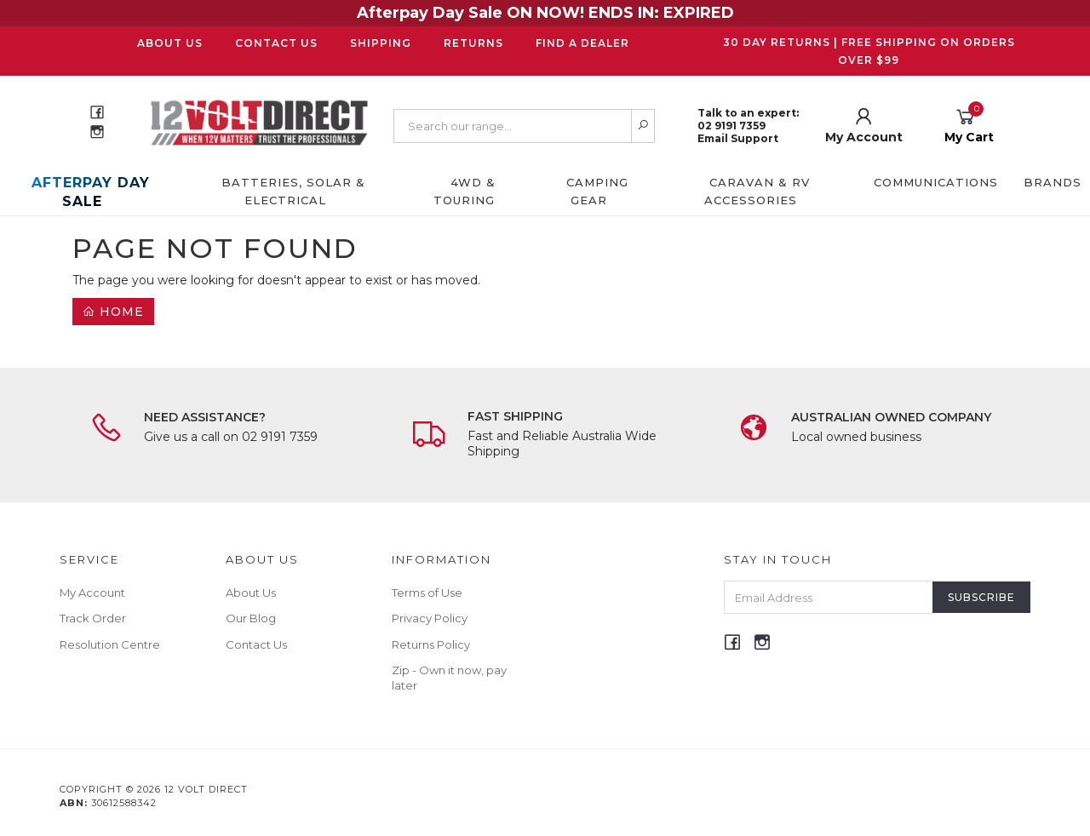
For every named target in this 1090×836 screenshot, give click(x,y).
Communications (936, 182)
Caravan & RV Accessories (757, 191)
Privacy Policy (430, 618)
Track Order (93, 618)
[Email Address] (828, 597)
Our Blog (251, 618)
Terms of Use (427, 592)
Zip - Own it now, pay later (449, 677)
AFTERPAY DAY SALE (91, 192)
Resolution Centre (110, 644)
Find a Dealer (582, 43)
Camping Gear (597, 191)
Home (113, 311)
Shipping (380, 43)
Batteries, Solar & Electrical (293, 191)
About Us (170, 43)
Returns (473, 43)
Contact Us (276, 43)
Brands (1052, 182)
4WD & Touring (464, 191)
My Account (92, 592)
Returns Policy (431, 644)
